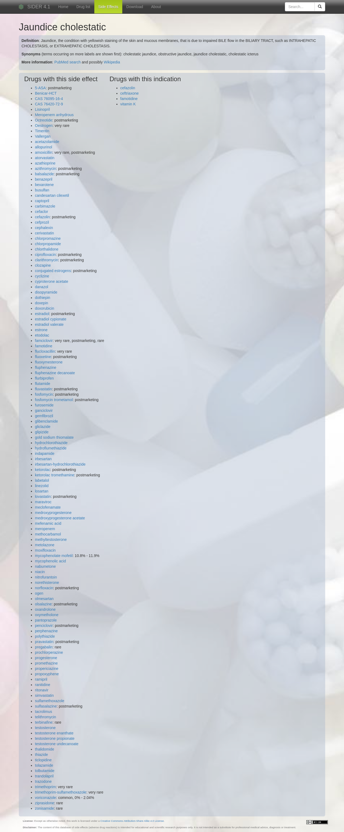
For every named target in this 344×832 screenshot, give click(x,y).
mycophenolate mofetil (54, 556)
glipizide (42, 432)
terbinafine (43, 722)
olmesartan (44, 599)
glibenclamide (46, 421)
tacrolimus (43, 711)
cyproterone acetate (51, 281)
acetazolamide (47, 142)
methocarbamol (48, 534)
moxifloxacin (45, 550)
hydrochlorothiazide (51, 443)
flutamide (42, 383)
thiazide (41, 754)
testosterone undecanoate (56, 744)
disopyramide (46, 292)
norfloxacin (44, 588)
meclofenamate (48, 507)
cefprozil (42, 222)
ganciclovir (44, 410)
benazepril (43, 179)
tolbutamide (44, 771)
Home (63, 7)
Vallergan (43, 136)
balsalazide (44, 174)
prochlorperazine (49, 652)
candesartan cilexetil (52, 195)
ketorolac (42, 469)
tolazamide (44, 765)
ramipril (41, 679)
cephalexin (44, 228)
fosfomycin (44, 394)
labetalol (42, 480)
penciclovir (44, 625)
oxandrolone (45, 609)
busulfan (42, 190)
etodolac (42, 335)
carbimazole (45, 206)
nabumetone (45, 566)
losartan (41, 491)
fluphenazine (45, 367)
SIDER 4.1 (38, 6)
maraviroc (43, 502)
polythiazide (45, 636)
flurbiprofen (44, 378)
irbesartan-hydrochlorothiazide (60, 464)
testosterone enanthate (54, 733)
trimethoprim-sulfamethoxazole (60, 792)
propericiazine (46, 668)
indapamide (44, 453)
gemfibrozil (44, 416)
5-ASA (40, 88)
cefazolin (42, 217)
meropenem (45, 529)
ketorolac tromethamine (54, 475)
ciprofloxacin (45, 254)
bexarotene (44, 185)
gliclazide (43, 426)
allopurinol (43, 147)
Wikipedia (112, 62)
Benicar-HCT (46, 93)
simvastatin (44, 695)
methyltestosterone (51, 539)
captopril (42, 201)
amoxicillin (43, 152)
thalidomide (44, 749)
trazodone (43, 781)
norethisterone (47, 582)
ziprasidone (44, 803)
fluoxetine (43, 357)
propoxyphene (47, 674)
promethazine (46, 663)
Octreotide (43, 120)
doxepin (41, 303)
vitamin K (128, 104)
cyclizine (42, 276)
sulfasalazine (46, 706)
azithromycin (45, 168)
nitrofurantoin (46, 577)
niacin (40, 572)
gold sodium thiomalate (54, 437)
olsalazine (43, 604)
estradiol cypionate (50, 319)
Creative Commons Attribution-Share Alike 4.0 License (132, 820)
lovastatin (43, 496)
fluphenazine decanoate (55, 373)
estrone (41, 330)
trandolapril (44, 776)
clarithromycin (46, 260)
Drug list (83, 7)
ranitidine (42, 685)
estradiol (42, 314)
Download (134, 7)
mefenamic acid (48, 523)
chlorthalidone (46, 249)
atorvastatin (44, 158)
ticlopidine (43, 760)
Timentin (42, 131)
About (156, 7)
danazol (41, 287)
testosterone (45, 728)
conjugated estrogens (53, 271)
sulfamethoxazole (49, 701)
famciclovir (44, 340)
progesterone (46, 658)
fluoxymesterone (49, 362)
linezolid (42, 486)
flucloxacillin (45, 351)
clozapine (43, 265)
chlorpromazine (48, 238)
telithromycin (45, 717)
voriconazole (45, 797)
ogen (39, 593)
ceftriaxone (129, 93)
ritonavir (41, 690)
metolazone (44, 545)
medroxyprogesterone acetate (60, 518)
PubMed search (67, 62)
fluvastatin (43, 389)
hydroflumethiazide (51, 448)
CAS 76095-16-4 (49, 99)
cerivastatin (44, 233)
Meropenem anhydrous (54, 115)
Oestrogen (43, 125)
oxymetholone (46, 615)
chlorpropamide (48, 244)
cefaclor (41, 211)
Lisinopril (42, 109)
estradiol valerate (49, 324)
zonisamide (44, 808)
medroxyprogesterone (53, 512)
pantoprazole (46, 620)
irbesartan (43, 459)
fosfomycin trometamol (54, 400)
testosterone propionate (54, 738)
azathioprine (45, 163)
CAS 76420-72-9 (49, 104)
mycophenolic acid (50, 561)
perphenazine (46, 631)
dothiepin (42, 297)
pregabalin (43, 647)
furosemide (44, 405)
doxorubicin (44, 308)
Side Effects (108, 7)
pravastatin (44, 642)
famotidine (43, 346)
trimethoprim (45, 787)
